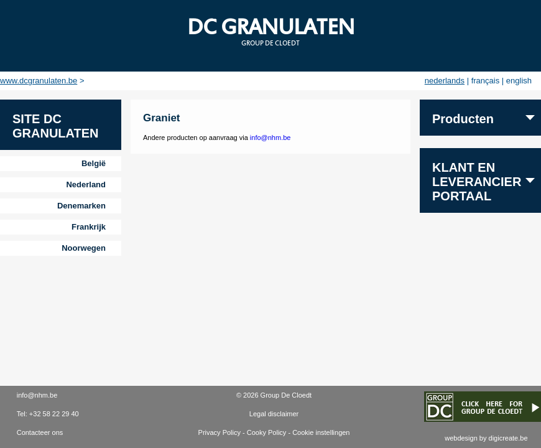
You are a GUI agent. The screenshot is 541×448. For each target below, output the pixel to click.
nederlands (445, 80)
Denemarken (81, 205)
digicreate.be (508, 438)
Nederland (86, 184)
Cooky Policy (267, 432)
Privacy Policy (219, 432)
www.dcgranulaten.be (38, 80)
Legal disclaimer (273, 414)
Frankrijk (89, 226)
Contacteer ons (40, 432)
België (93, 163)
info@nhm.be (270, 137)
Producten (463, 119)
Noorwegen (84, 248)
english (519, 80)
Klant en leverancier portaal (476, 182)
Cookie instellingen (320, 432)
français (485, 80)
